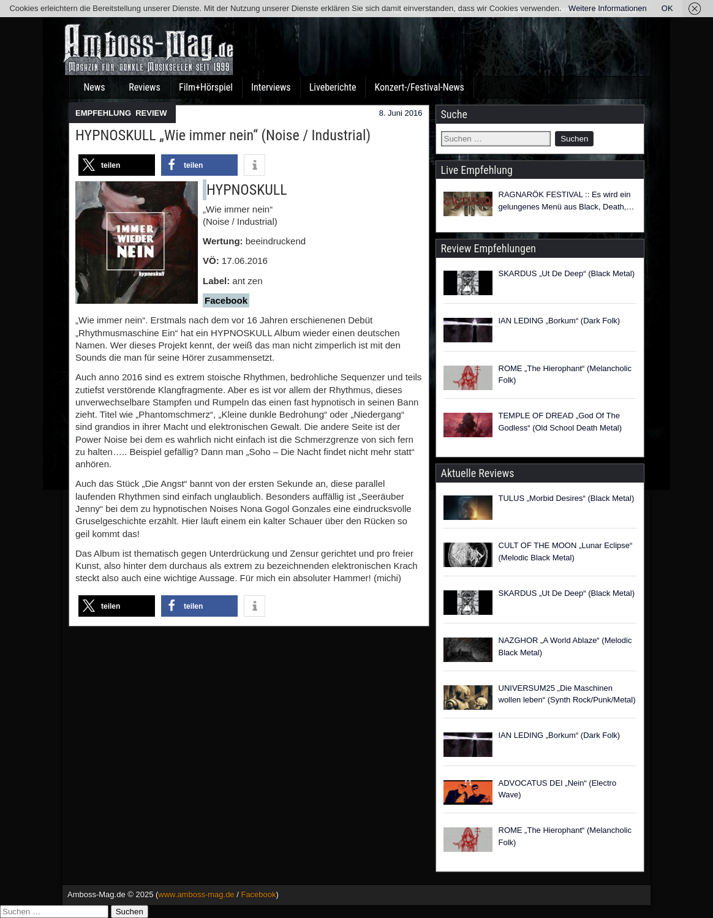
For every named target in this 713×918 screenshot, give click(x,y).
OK (667, 8)
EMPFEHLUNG (103, 113)
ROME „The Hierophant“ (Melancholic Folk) (565, 374)
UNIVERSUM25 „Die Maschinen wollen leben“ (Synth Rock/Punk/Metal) (567, 694)
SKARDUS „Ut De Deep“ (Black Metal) (567, 273)
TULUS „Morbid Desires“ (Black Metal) (567, 498)
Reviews (144, 87)
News (94, 87)
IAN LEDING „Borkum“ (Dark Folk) (560, 320)
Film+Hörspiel (206, 87)
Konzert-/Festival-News (419, 87)
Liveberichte (332, 87)
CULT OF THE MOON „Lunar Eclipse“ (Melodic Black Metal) (566, 551)
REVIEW (151, 113)
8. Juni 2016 (401, 113)
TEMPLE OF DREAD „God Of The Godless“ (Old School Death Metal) (560, 421)
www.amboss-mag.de (196, 894)
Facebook (258, 894)
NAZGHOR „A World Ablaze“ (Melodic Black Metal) (565, 646)
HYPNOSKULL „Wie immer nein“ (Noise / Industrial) (223, 135)
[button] (116, 165)
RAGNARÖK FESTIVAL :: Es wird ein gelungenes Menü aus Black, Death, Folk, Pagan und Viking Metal (565, 201)
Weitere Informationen (607, 8)
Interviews (271, 87)
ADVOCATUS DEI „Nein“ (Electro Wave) (558, 789)
